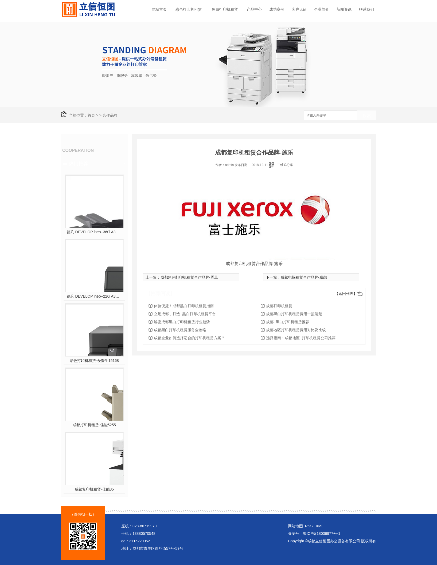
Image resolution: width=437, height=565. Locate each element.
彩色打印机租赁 (188, 9)
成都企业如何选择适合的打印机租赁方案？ (189, 338)
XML (319, 526)
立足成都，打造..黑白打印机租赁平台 (185, 314)
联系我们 (366, 9)
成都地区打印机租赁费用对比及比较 (296, 330)
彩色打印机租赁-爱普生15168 (94, 360)
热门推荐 (78, 163)
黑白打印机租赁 (225, 9)
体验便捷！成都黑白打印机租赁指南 (184, 306)
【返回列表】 (346, 293)
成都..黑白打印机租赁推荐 (287, 322)
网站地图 (295, 526)
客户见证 (299, 9)
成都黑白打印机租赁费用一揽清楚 (294, 314)
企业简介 (321, 9)
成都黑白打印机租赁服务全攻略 (180, 330)
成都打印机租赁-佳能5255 (94, 425)
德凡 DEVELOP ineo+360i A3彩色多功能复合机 (94, 232)
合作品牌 (110, 115)
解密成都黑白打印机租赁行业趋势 (182, 322)
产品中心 (254, 9)
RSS (309, 526)
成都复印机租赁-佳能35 (94, 489)
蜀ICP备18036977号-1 (321, 533)
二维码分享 (285, 165)
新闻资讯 (344, 9)
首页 (91, 115)
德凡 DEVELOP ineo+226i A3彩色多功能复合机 (94, 296)
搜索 (366, 115)
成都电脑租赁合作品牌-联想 (304, 277)
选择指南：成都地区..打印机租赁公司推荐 (300, 338)
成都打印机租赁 (279, 306)
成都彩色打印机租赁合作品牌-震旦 (189, 277)
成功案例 (276, 9)
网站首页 (159, 9)
